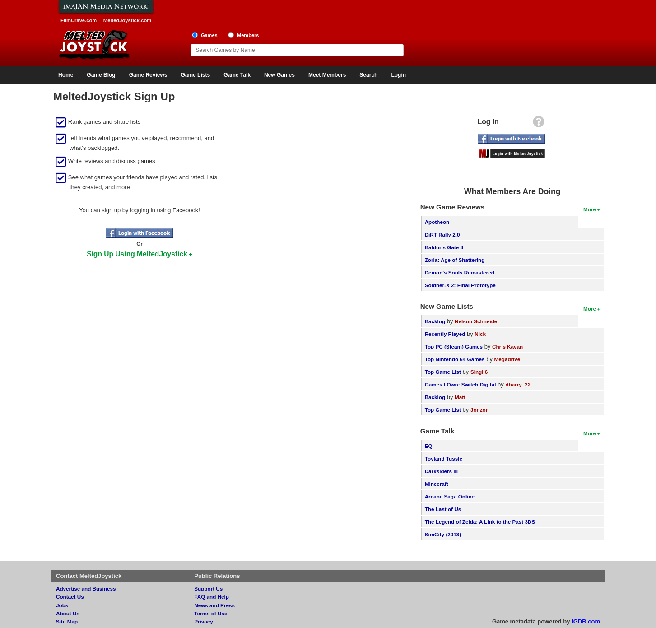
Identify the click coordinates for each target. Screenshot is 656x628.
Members (248, 35)
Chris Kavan (507, 346)
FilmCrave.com (78, 20)
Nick (480, 334)
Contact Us (70, 597)
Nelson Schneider (477, 321)
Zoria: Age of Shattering (455, 260)
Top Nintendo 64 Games (455, 359)
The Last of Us (443, 509)
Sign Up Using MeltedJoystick (137, 254)
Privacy (203, 621)
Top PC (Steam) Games (454, 346)
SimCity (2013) (443, 534)
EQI (429, 446)
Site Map (67, 621)
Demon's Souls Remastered (459, 272)
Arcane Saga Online (450, 496)
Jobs (62, 605)
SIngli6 (479, 372)
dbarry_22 (517, 384)
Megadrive (507, 359)
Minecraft (436, 484)
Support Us (208, 588)
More (589, 209)
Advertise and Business (86, 588)
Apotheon (437, 222)
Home (65, 75)
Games (209, 35)
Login (398, 75)
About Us (67, 613)
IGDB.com (586, 621)
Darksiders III (441, 471)
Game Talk (237, 75)
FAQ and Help (211, 597)
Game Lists (195, 75)
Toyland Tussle (443, 458)
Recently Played (445, 334)
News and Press (214, 605)
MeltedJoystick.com (127, 20)
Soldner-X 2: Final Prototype (460, 285)
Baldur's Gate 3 (444, 247)
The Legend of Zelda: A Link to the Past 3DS (480, 522)
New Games (279, 75)
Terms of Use (210, 613)
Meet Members (327, 75)
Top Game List (443, 372)
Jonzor (479, 410)
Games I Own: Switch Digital (460, 384)
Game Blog (101, 75)
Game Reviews (148, 75)
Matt (460, 397)
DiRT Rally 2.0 (442, 234)
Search (368, 75)
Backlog (435, 321)
